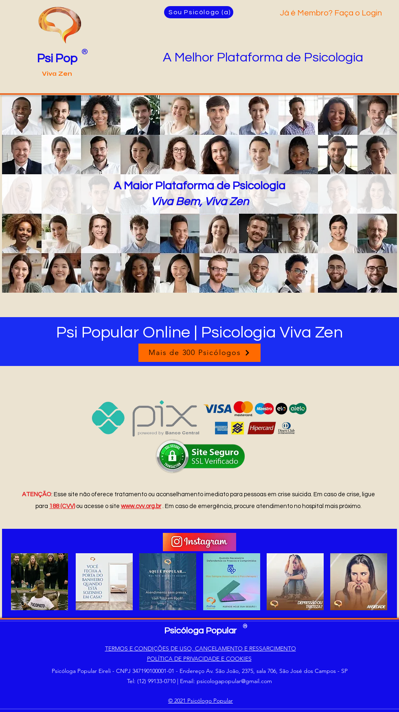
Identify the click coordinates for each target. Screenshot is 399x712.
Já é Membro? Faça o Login (331, 13)
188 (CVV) (62, 506)
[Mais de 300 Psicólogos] (199, 353)
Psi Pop (57, 58)
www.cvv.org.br (141, 506)
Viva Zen (57, 73)
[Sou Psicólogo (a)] (198, 12)
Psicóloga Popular (200, 630)
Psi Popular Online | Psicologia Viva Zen (199, 332)
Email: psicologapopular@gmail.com (226, 681)
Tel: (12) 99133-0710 (151, 681)
